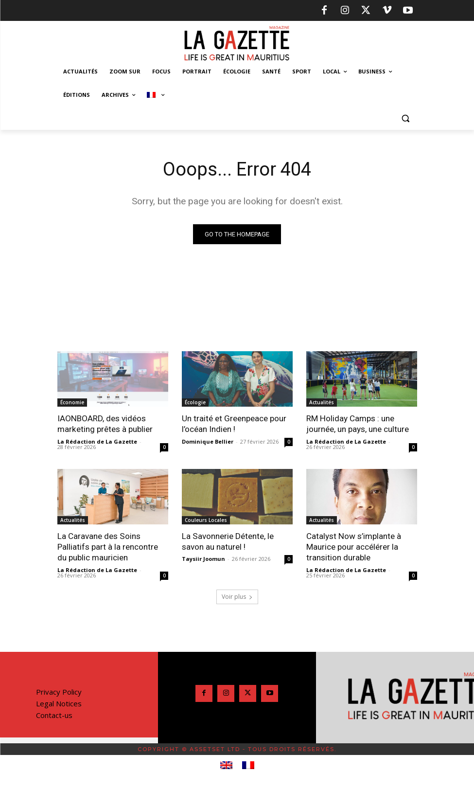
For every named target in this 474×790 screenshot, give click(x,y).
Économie (72, 402)
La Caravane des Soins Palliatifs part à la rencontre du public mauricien (107, 546)
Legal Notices (59, 703)
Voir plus (237, 596)
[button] (405, 118)
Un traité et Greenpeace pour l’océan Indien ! (234, 423)
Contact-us (54, 714)
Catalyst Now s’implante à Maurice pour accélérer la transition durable (353, 546)
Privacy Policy (59, 691)
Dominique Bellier (207, 441)
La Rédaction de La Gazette (97, 441)
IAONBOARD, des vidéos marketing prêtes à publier (104, 423)
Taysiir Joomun (203, 558)
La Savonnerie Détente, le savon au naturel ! (227, 541)
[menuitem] (155, 95)
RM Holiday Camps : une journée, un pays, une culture (357, 423)
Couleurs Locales (206, 519)
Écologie (195, 402)
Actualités (321, 402)
